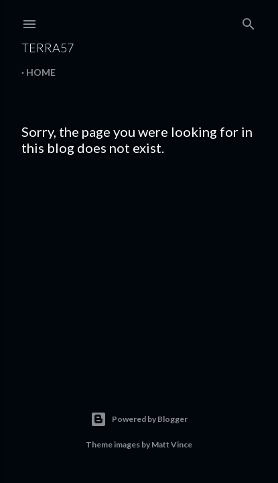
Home (41, 72)
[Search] (248, 21)
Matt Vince (171, 444)
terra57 (47, 47)
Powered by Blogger (139, 419)
